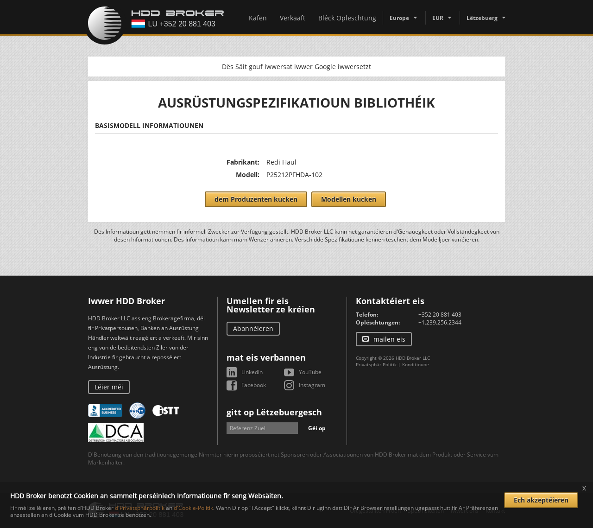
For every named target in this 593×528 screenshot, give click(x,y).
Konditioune (415, 364)
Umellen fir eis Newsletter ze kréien (271, 305)
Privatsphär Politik (376, 364)
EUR (437, 18)
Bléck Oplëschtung (347, 17)
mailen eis (389, 339)
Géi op (317, 428)
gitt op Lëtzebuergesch (274, 412)
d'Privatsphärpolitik (139, 508)
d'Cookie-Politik (193, 508)
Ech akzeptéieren (541, 500)
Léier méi (109, 386)
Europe (399, 18)
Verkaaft (292, 17)
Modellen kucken (348, 199)
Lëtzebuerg (482, 18)
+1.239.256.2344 (439, 322)
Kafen (258, 17)
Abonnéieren (253, 328)
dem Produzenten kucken (255, 199)
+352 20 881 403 (439, 314)
